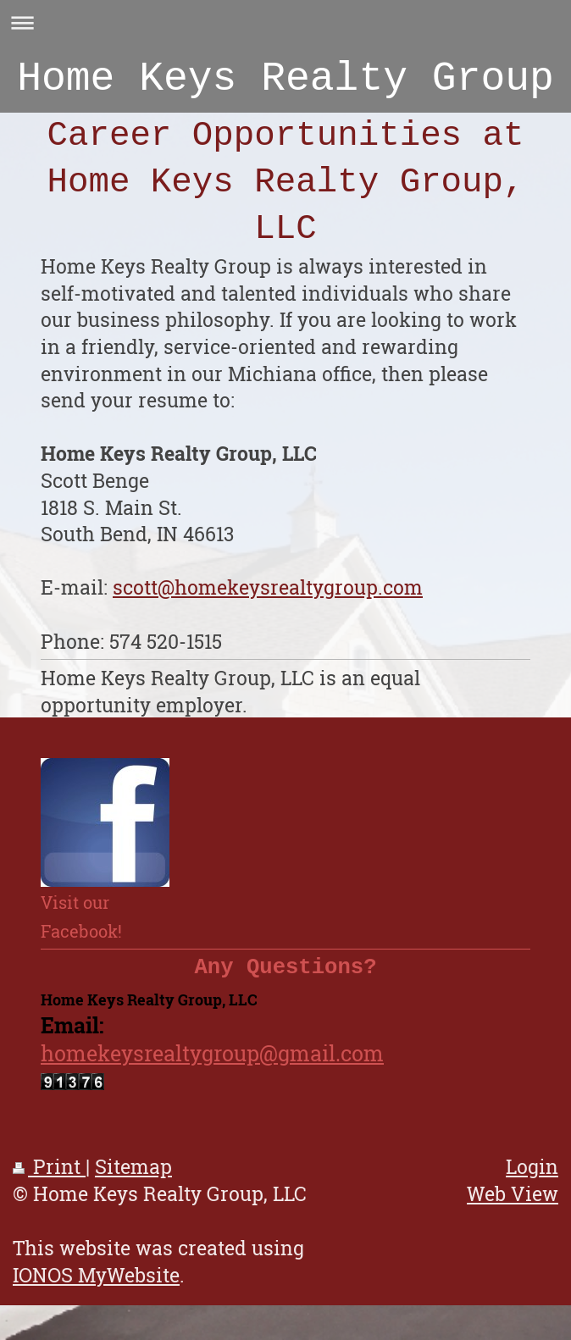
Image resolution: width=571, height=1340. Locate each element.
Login (532, 1175)
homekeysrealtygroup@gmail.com (212, 1063)
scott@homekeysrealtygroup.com (268, 596)
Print (49, 1175)
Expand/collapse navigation (285, 22)
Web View (512, 1202)
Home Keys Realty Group (285, 83)
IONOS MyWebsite (96, 1284)
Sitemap (133, 1175)
